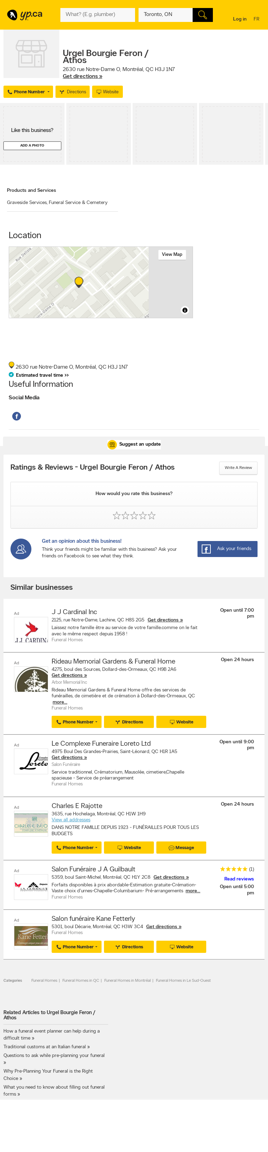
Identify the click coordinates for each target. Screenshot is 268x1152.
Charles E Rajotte (77, 804)
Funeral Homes (44, 977)
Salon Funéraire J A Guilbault (93, 866)
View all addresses (71, 818)
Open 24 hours (237, 659)
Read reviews (239, 876)
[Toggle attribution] (185, 310)
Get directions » (82, 76)
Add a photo (32, 146)
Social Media (24, 398)
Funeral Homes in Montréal (127, 977)
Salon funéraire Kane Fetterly (93, 915)
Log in (240, 19)
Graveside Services (27, 202)
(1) (251, 866)
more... (60, 701)
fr (257, 20)
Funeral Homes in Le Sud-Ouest (183, 977)
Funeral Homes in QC (80, 977)
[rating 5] (232, 868)
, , (119, 73)
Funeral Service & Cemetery (78, 202)
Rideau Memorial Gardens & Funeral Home (113, 661)
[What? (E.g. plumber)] (97, 15)
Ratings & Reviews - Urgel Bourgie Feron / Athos (92, 468)
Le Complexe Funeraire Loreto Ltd (101, 742)
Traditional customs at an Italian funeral (44, 1044)
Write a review (238, 468)
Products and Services (31, 190)
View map (172, 254)
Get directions (163, 620)
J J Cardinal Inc (74, 612)
